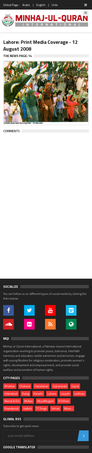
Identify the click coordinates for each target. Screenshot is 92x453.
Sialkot (27, 408)
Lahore (51, 393)
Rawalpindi (11, 408)
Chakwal (25, 386)
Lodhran (79, 393)
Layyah (65, 393)
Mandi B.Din (12, 401)
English (40, 5)
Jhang (25, 393)
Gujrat (75, 386)
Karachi (38, 393)
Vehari (55, 408)
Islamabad (10, 393)
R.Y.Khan (63, 401)
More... (68, 408)
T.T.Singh (41, 408)
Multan (28, 401)
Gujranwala (60, 386)
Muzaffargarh (45, 401)
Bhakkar (9, 386)
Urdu (55, 5)
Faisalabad (41, 386)
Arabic (26, 5)
